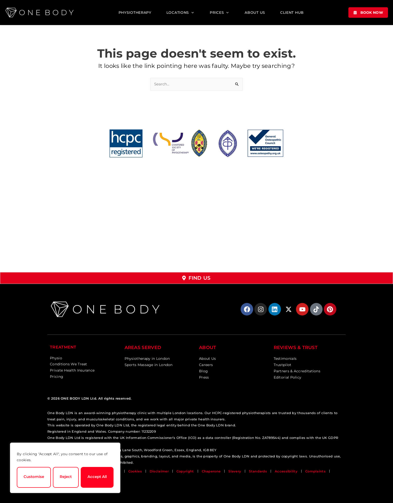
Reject (66, 476)
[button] (180, 12)
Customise (34, 476)
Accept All (97, 476)
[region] (65, 468)
